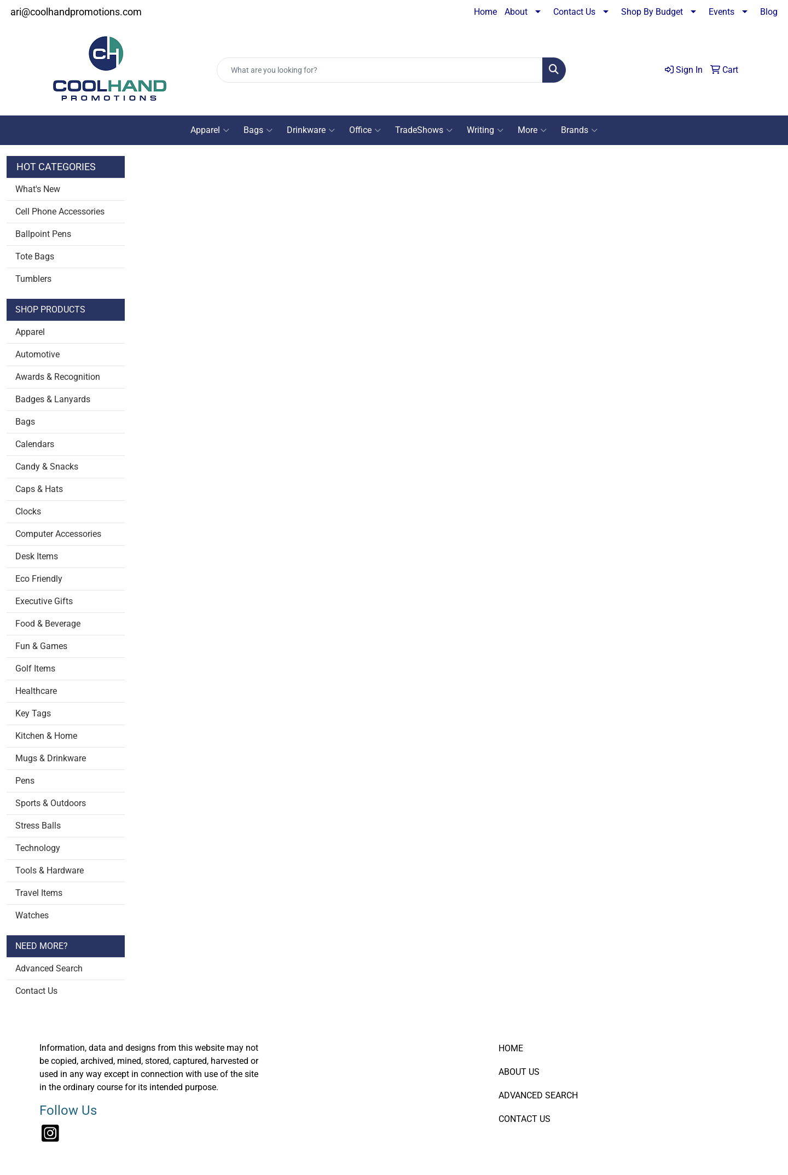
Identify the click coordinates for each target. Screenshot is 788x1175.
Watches (32, 915)
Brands (579, 130)
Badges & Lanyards (52, 399)
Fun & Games (41, 646)
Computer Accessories (58, 534)
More (532, 130)
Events (721, 12)
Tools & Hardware (49, 870)
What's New (37, 189)
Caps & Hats (39, 489)
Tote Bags (34, 256)
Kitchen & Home (46, 736)
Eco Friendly (38, 579)
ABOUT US (519, 1072)
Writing (485, 130)
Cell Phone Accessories (60, 211)
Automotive (37, 354)
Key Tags (33, 713)
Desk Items (36, 556)
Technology (37, 848)
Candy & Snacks (46, 466)
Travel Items (38, 893)
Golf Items (35, 668)
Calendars (34, 444)
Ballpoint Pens (43, 234)
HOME (511, 1048)
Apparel (209, 130)
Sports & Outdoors (50, 803)
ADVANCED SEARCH (538, 1095)
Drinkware (311, 130)
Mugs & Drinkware (50, 758)
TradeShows (424, 130)
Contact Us (574, 12)
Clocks (28, 511)
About (516, 12)
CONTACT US (525, 1119)
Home (485, 12)
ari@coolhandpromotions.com (76, 12)
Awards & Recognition (57, 377)
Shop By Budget (652, 12)
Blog (769, 12)
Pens (24, 780)
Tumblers (33, 279)
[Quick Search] (380, 70)
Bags (258, 130)
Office (365, 130)
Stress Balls (38, 825)
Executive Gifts (44, 601)
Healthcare (36, 691)
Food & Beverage (47, 623)
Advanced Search (49, 968)
